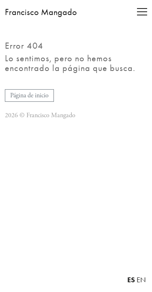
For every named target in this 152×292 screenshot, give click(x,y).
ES (131, 279)
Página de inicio (29, 95)
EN (141, 279)
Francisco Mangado (41, 11)
